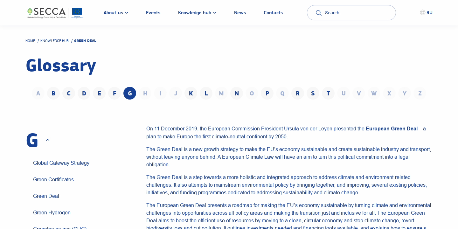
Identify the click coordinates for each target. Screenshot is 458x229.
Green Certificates (53, 179)
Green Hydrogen (52, 212)
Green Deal (46, 196)
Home (30, 40)
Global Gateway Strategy (61, 163)
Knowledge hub (54, 40)
